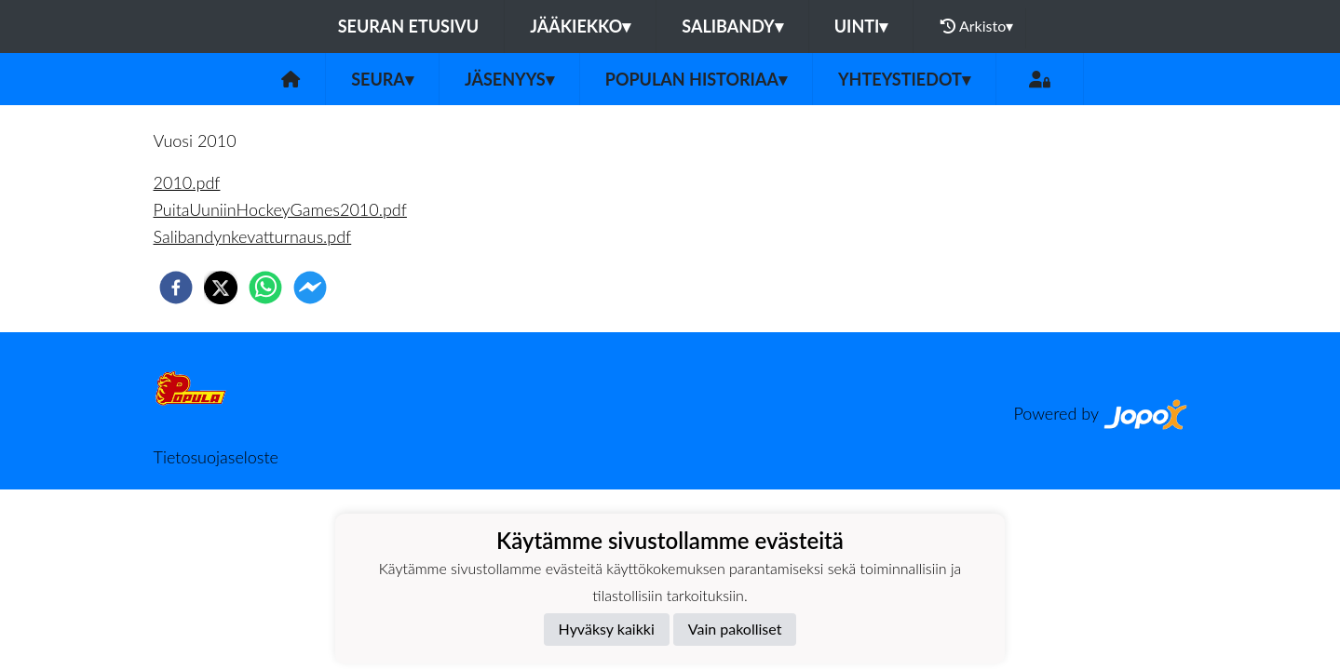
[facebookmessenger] (310, 287)
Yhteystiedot (904, 79)
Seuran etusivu (409, 26)
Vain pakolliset (735, 628)
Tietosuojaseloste (216, 457)
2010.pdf (187, 182)
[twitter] (220, 287)
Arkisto (977, 26)
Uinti (861, 26)
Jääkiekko (580, 26)
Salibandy (732, 26)
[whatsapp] (265, 287)
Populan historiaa (696, 79)
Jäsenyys (509, 79)
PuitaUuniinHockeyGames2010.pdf (280, 209)
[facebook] (176, 287)
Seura (382, 79)
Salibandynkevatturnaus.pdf (253, 236)
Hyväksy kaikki (607, 628)
